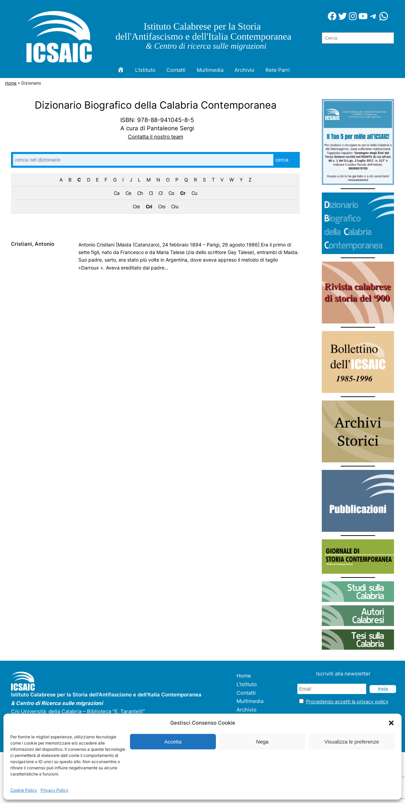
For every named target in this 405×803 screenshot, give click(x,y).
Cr (182, 193)
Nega (262, 742)
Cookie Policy (23, 790)
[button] (391, 722)
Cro (161, 206)
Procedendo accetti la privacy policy (347, 701)
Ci (151, 193)
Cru (174, 206)
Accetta (173, 742)
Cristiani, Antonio (32, 244)
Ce (128, 193)
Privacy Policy (54, 790)
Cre (136, 206)
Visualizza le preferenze (352, 742)
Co (171, 193)
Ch (140, 193)
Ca (116, 193)
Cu (194, 193)
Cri (149, 206)
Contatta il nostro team (155, 136)
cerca (281, 160)
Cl (160, 193)
